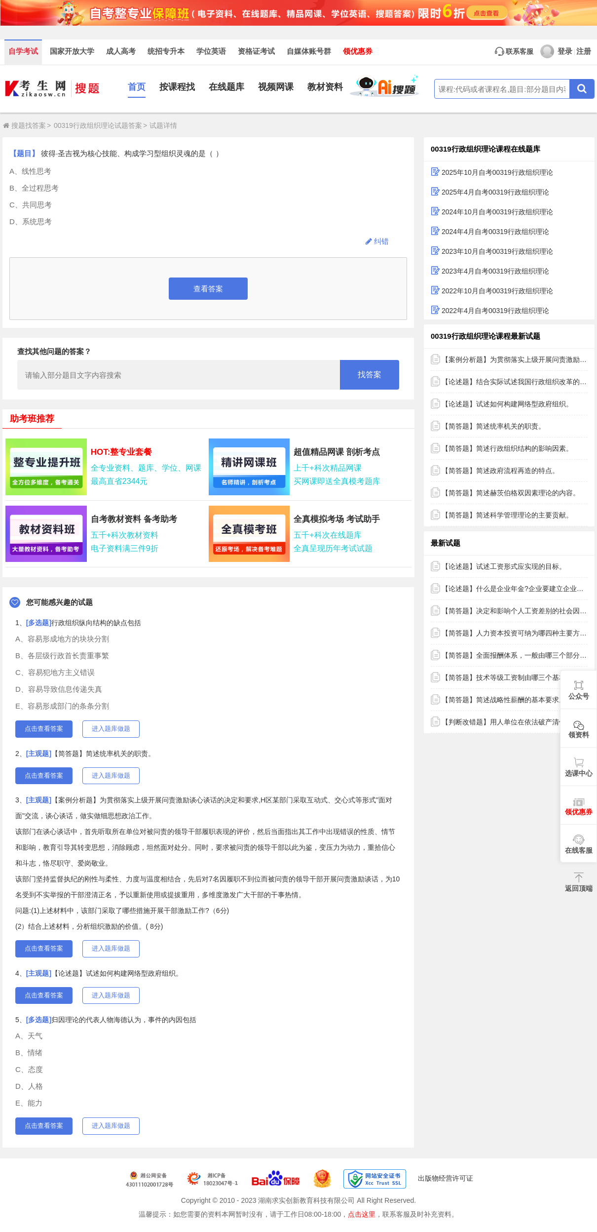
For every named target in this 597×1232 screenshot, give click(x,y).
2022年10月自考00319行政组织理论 (497, 291)
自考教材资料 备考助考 (134, 519)
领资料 (578, 735)
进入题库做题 (111, 728)
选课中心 (579, 773)
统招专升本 (166, 51)
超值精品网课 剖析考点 (337, 452)
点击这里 (361, 1214)
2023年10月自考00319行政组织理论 (497, 251)
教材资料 (325, 87)
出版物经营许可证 (445, 1178)
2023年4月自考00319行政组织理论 (495, 271)
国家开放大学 (72, 51)
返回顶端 (579, 888)
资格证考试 (256, 51)
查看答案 (208, 288)
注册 (583, 51)
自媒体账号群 (309, 51)
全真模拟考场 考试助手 (337, 519)
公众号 (578, 696)
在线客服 (579, 850)
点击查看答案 (44, 728)
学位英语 (211, 51)
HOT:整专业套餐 (121, 452)
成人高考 (121, 51)
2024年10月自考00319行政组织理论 (497, 212)
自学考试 (23, 51)
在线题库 (226, 87)
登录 (556, 51)
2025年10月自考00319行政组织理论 (497, 172)
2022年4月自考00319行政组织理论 (495, 311)
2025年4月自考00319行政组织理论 (495, 192)
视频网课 (276, 87)
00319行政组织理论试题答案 (98, 125)
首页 (137, 87)
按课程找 (177, 87)
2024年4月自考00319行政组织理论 (495, 232)
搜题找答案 (24, 125)
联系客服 (514, 51)
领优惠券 (358, 51)
